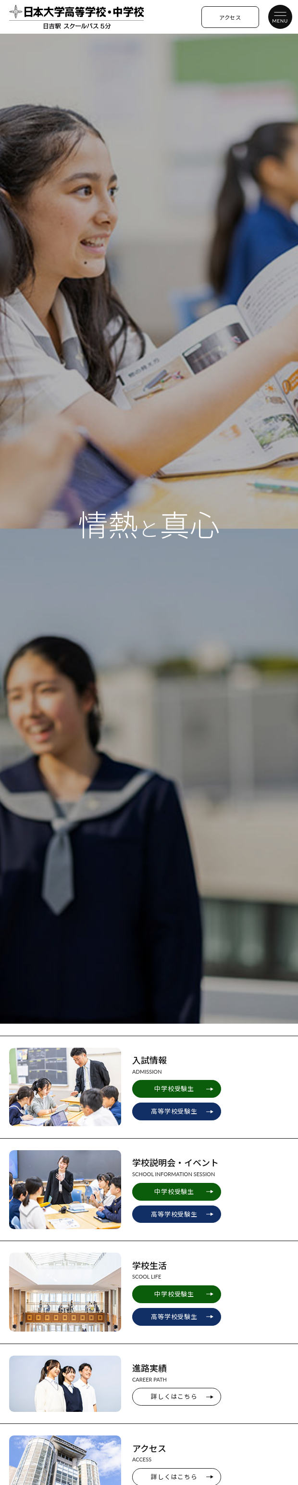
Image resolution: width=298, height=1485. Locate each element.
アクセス (230, 17)
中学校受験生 (174, 1088)
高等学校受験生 (174, 1111)
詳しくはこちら (174, 1396)
